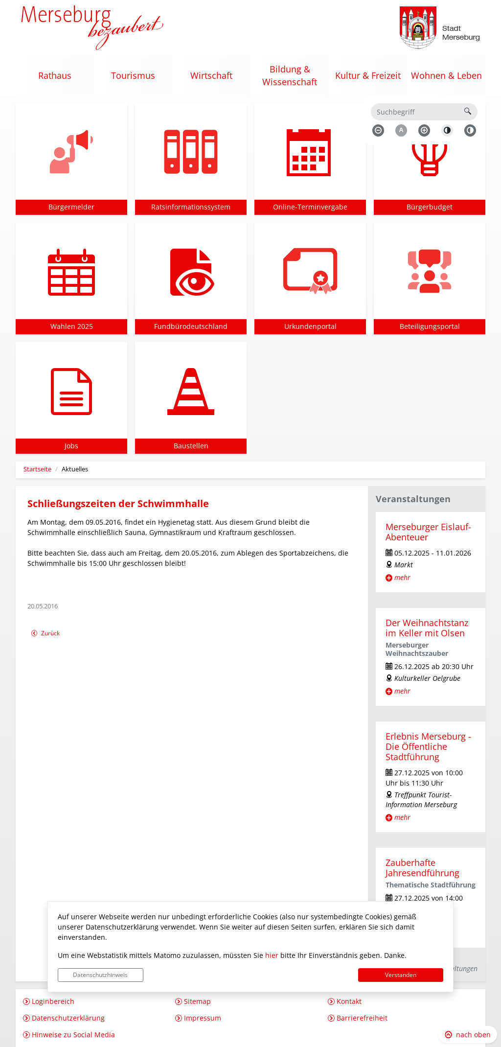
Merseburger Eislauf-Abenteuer (428, 532)
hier (271, 955)
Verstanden (400, 975)
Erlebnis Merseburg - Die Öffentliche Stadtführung (428, 746)
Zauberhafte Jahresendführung (422, 868)
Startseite (37, 469)
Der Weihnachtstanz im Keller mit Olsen (427, 628)
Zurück (45, 634)
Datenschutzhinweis (100, 975)
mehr (402, 577)
